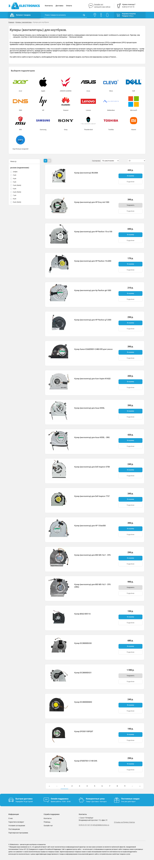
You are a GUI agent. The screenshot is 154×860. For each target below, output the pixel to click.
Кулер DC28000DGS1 (83, 673)
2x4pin (15, 172)
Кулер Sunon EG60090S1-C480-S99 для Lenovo (93, 349)
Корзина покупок (129, 14)
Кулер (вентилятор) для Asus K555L (89, 408)
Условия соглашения (16, 826)
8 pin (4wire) (17, 202)
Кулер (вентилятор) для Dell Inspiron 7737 (92, 496)
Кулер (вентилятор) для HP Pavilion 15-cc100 (93, 232)
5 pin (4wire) (17, 185)
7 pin (14, 195)
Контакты (49, 6)
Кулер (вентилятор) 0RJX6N (86, 173)
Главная (11, 22)
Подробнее (130, 182)
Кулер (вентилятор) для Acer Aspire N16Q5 (92, 379)
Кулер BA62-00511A (82, 614)
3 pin (14, 175)
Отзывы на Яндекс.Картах (124, 822)
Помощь (47, 822)
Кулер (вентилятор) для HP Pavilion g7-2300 (92, 320)
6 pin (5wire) (17, 192)
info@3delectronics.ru (101, 825)
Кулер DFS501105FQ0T (83, 731)
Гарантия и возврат (16, 822)
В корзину (130, 176)
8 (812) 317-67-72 (85, 825)
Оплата (69, 6)
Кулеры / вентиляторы (24, 22)
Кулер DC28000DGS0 (83, 643)
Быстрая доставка (24, 799)
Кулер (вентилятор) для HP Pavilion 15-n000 (92, 261)
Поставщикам (14, 829)
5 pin (14, 182)
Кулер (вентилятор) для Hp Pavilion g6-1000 (92, 290)
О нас (10, 818)
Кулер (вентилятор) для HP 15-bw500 (90, 526)
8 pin (14, 199)
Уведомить (130, 205)
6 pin (14, 188)
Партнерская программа (18, 833)
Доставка (59, 6)
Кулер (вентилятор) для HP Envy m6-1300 (91, 202)
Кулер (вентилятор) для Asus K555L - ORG (92, 437)
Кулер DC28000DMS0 (83, 702)
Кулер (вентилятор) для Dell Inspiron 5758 (92, 467)
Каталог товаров (20, 15)
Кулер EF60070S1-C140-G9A (85, 761)
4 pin (14, 178)
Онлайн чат (98, 4)
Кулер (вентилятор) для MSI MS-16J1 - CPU (92, 555)
